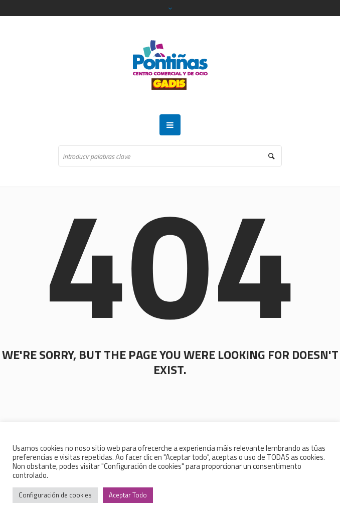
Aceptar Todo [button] (128, 495)
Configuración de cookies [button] (55, 495)
